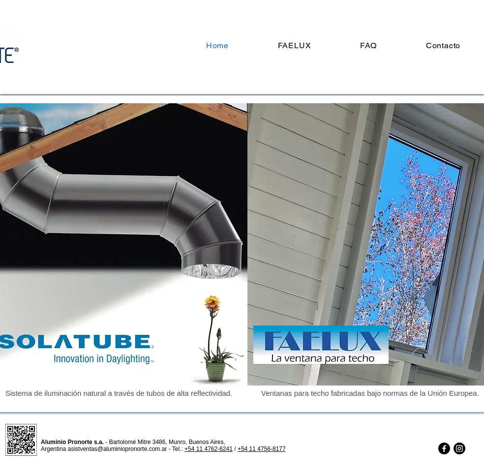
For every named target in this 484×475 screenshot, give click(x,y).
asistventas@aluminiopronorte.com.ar (117, 448)
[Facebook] (444, 448)
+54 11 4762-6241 (208, 448)
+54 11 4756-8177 (262, 448)
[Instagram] (459, 448)
